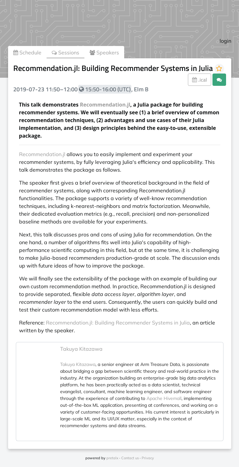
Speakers (104, 52)
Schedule (27, 52)
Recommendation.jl (105, 104)
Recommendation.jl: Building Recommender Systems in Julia (118, 322)
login (225, 41)
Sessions (65, 52)
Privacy (148, 458)
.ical (199, 80)
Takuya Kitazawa (81, 349)
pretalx (112, 458)
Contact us (130, 458)
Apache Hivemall (164, 398)
